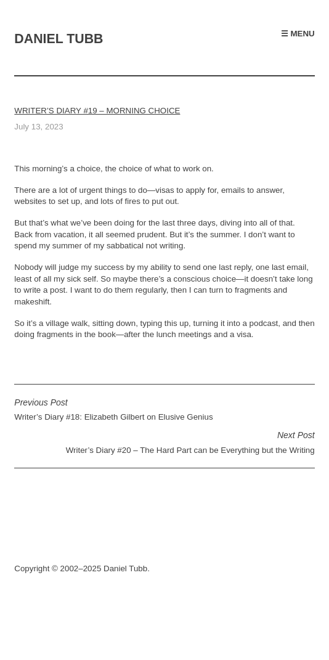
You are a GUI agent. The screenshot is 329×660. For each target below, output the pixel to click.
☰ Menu (298, 33)
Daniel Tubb (58, 38)
